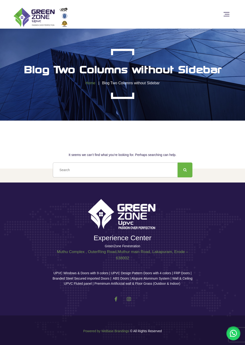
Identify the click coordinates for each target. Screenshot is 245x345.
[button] (233, 333)
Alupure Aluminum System (150, 278)
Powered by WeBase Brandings (106, 331)
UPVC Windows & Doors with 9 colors (81, 273)
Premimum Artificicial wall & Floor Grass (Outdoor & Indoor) (137, 283)
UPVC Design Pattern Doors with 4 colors (141, 273)
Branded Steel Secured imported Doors (81, 278)
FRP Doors (182, 273)
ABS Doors (121, 278)
